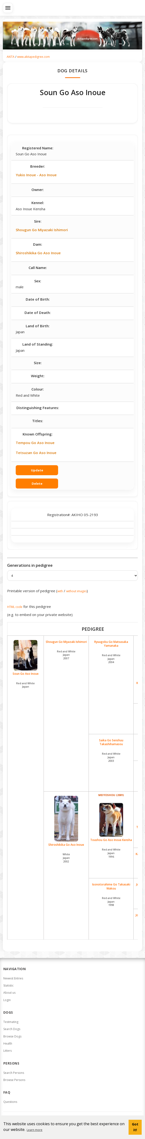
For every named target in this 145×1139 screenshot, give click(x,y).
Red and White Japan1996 (111, 853)
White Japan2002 (66, 857)
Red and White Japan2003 (111, 757)
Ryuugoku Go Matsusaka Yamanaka (111, 644)
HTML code (14, 607)
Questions (10, 1102)
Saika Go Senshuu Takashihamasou (111, 742)
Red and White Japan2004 (111, 658)
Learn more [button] (34, 1130)
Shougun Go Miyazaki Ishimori (42, 229)
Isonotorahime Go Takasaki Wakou (111, 886)
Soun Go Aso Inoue (25, 658)
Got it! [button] (135, 1127)
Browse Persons (14, 1080)
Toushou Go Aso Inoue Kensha (111, 822)
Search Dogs (11, 1029)
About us (9, 993)
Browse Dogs (12, 1036)
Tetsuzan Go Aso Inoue (36, 452)
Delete (37, 483)
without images (76, 591)
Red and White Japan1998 (111, 901)
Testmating (10, 1022)
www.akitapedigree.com (33, 57)
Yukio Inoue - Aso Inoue (36, 174)
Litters (7, 1051)
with (60, 591)
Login (7, 1000)
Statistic (8, 985)
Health (7, 1043)
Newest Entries (13, 978)
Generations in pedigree (30, 565)
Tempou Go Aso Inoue (35, 442)
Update (37, 470)
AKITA (11, 57)
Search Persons (13, 1073)
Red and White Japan (25, 685)
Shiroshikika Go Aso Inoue (38, 252)
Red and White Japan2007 (66, 655)
